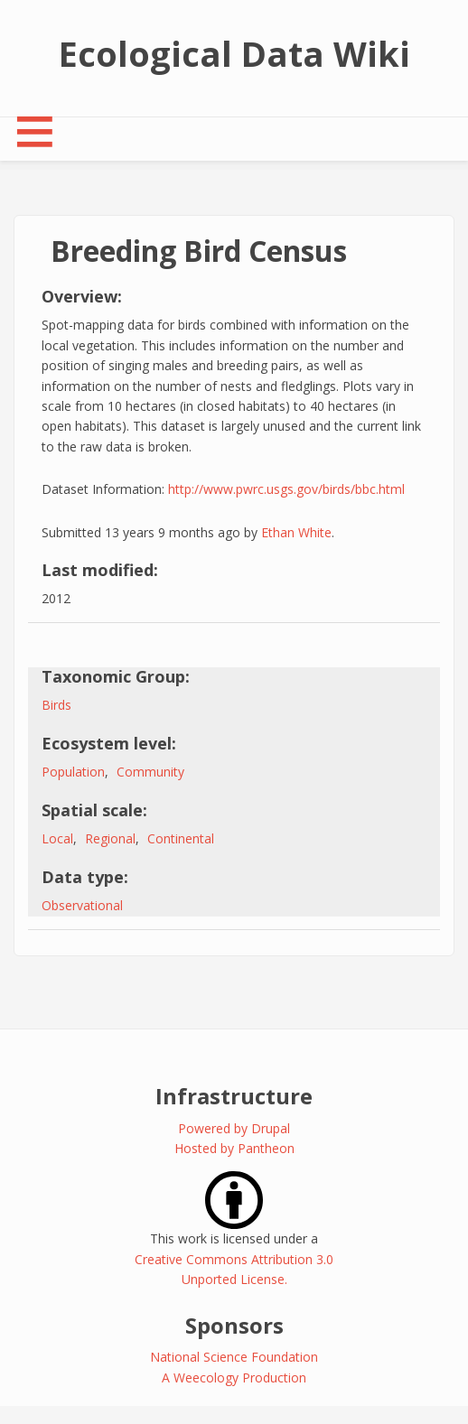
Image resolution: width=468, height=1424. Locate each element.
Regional (110, 838)
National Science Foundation (234, 1356)
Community (150, 771)
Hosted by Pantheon (234, 1148)
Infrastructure (234, 1096)
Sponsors (234, 1325)
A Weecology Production (234, 1377)
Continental (180, 838)
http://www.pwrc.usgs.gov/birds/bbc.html (286, 489)
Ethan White (296, 532)
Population (73, 771)
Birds (56, 704)
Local (57, 838)
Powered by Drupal (234, 1128)
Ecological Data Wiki (234, 53)
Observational (82, 905)
